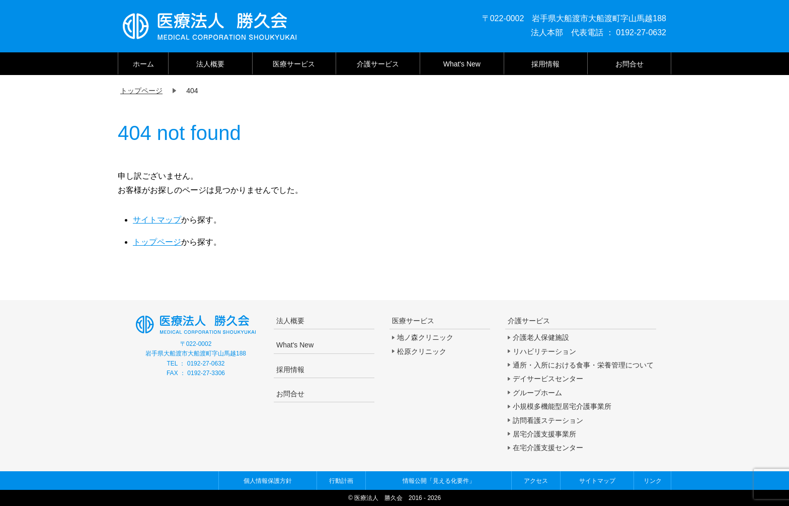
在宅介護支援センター (548, 448)
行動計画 (341, 480)
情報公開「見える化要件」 (439, 480)
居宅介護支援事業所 (544, 434)
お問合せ (629, 64)
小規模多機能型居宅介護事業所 (562, 406)
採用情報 (545, 64)
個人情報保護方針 (268, 480)
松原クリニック (421, 351)
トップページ (157, 242)
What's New (462, 64)
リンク (653, 480)
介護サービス (378, 64)
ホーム (143, 64)
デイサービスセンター (548, 379)
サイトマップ (157, 219)
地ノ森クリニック (425, 337)
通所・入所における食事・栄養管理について (583, 365)
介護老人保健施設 (541, 337)
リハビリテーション (544, 351)
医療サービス (294, 64)
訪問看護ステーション (548, 420)
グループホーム (537, 393)
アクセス (536, 480)
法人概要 (210, 64)
